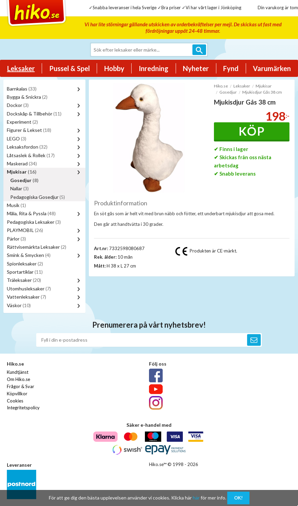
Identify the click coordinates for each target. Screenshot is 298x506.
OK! (238, 498)
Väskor (19, 305)
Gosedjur (24, 180)
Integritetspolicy (23, 407)
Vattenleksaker (26, 297)
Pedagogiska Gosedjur (37, 197)
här (196, 498)
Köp (252, 131)
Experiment (22, 122)
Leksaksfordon (27, 147)
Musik (16, 205)
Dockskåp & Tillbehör (34, 114)
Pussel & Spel (69, 68)
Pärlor (16, 239)
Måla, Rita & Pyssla (31, 213)
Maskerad (22, 163)
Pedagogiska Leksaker (34, 222)
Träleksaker (24, 280)
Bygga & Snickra (27, 97)
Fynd (231, 68)
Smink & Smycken (29, 255)
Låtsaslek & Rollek (31, 155)
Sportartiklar (25, 272)
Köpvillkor (17, 393)
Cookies (15, 401)
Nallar (19, 188)
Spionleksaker (25, 263)
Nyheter (196, 68)
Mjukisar (22, 172)
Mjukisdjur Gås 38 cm (262, 92)
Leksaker (21, 68)
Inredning (153, 68)
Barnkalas (22, 89)
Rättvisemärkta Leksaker (36, 247)
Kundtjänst (17, 372)
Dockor (18, 105)
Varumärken (272, 68)
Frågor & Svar (20, 386)
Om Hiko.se (18, 379)
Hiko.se (221, 85)
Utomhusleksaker (29, 288)
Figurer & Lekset (29, 130)
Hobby (114, 68)
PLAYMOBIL (25, 230)
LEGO (16, 138)
